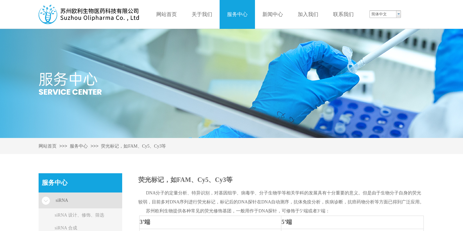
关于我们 (202, 14)
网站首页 (48, 146)
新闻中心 (272, 14)
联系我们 (343, 14)
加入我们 (308, 14)
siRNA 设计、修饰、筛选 (79, 215)
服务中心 (79, 146)
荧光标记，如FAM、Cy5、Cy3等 (133, 146)
